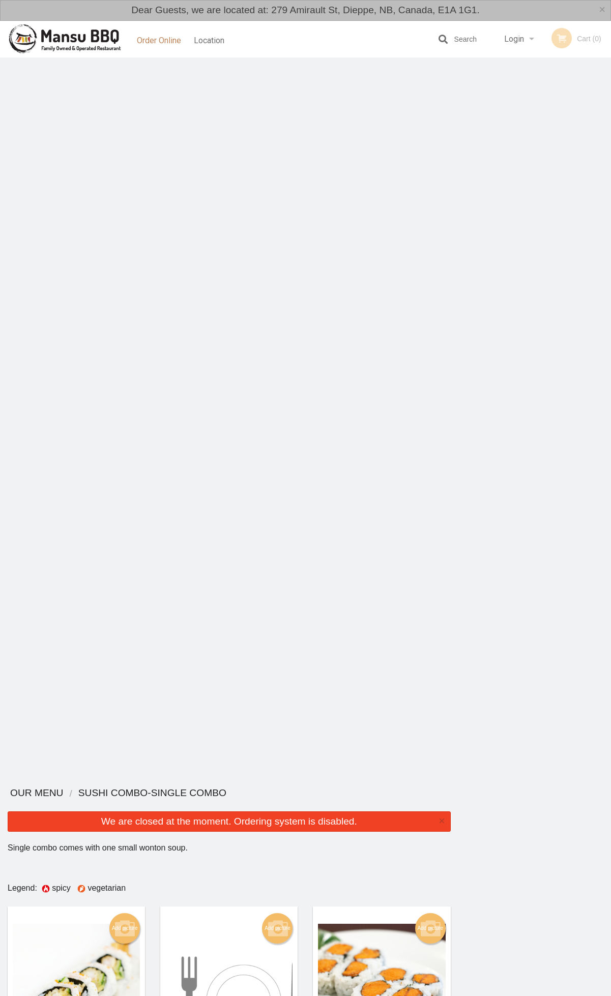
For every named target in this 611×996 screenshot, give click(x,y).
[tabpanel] (534, 160)
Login (514, 39)
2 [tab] (512, 226)
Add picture (125, 208)
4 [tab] (542, 226)
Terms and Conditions (387, 893)
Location (211, 39)
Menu (279, 881)
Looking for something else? (229, 801)
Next (603, 160)
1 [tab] (496, 226)
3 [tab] (527, 226)
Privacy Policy (376, 906)
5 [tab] (557, 226)
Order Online (159, 39)
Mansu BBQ (84, 867)
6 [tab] (573, 226)
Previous (466, 160)
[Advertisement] (524, 389)
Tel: (471, 906)
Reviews (368, 881)
